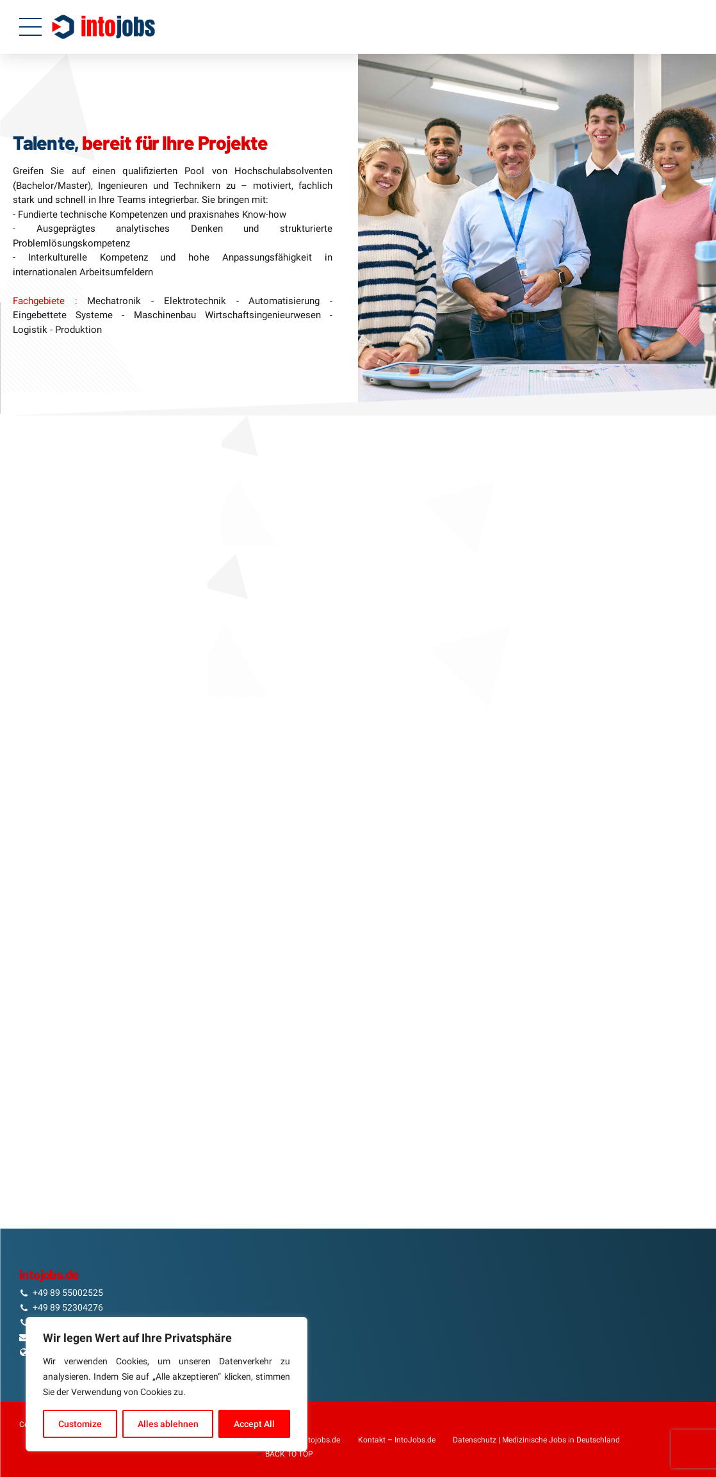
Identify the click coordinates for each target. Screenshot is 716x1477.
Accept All (254, 1424)
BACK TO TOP (289, 1453)
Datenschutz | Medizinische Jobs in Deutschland (536, 1439)
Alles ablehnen (168, 1424)
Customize (80, 1424)
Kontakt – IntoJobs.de (396, 1439)
